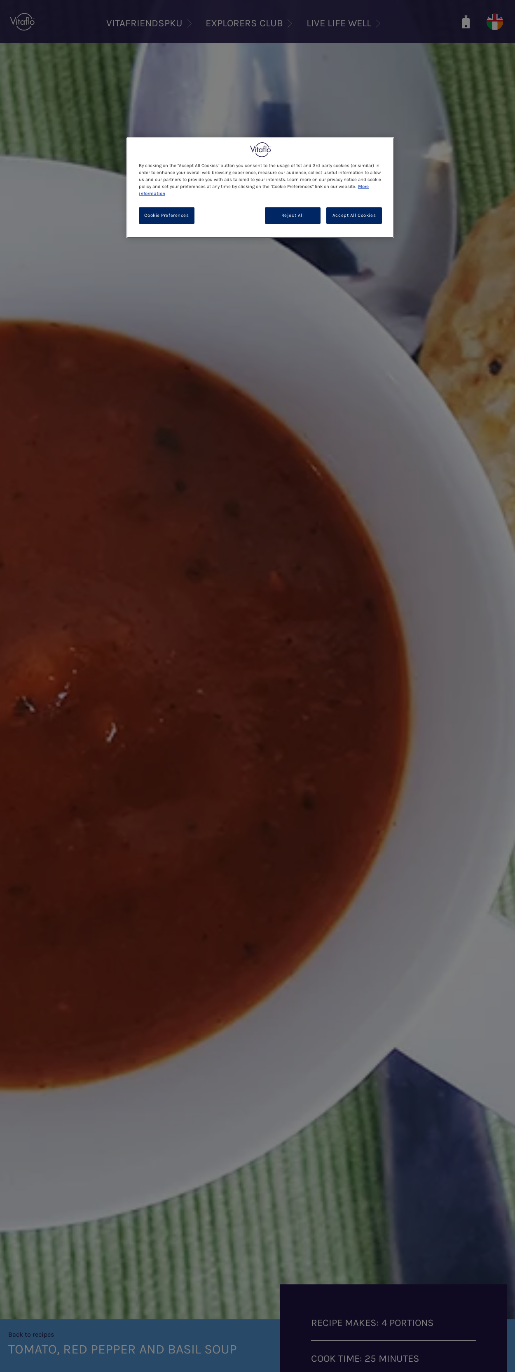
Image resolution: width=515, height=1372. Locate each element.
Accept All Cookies (354, 215)
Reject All (292, 215)
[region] (260, 187)
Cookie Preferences (166, 215)
